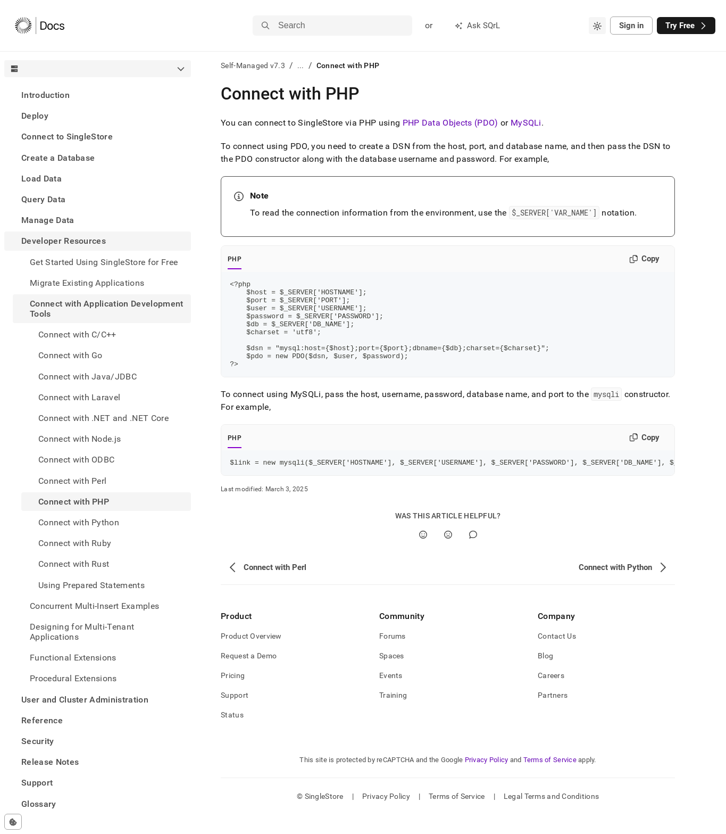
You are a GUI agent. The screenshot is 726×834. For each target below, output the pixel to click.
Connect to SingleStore (67, 136)
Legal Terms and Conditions (551, 815)
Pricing (233, 694)
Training (393, 714)
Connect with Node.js (79, 439)
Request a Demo (249, 675)
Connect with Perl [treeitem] (72, 481)
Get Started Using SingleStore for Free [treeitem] (104, 262)
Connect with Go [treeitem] (70, 355)
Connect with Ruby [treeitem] (74, 543)
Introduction (45, 95)
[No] (448, 554)
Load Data (41, 179)
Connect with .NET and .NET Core (103, 418)
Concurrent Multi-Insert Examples (94, 606)
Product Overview (251, 655)
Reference (42, 720)
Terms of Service (550, 779)
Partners (553, 714)
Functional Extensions (73, 658)
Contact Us (557, 655)
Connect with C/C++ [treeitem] (77, 334)
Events (391, 694)
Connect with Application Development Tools (106, 309)
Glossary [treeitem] (38, 804)
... (300, 65)
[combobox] (597, 25)
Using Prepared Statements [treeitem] (91, 585)
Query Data (43, 199)
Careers (551, 694)
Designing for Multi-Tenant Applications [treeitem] (82, 632)
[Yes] (423, 554)
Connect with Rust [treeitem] (73, 564)
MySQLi (526, 123)
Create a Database (58, 158)
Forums (392, 655)
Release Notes (50, 762)
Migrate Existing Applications (87, 283)
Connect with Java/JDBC (87, 376)
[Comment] (473, 554)
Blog (545, 675)
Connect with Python (78, 522)
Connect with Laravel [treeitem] (79, 397)
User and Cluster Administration (84, 700)
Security (37, 741)
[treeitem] (97, 95)
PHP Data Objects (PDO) (450, 123)
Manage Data (47, 220)
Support (37, 783)
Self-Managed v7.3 (253, 65)
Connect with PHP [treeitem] (73, 502)
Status (232, 734)
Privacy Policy (486, 779)
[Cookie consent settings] (13, 822)
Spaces (391, 675)
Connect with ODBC (76, 460)
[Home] (39, 25)
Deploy (34, 116)
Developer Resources (63, 241)
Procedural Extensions (73, 678)
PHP (234, 259)
